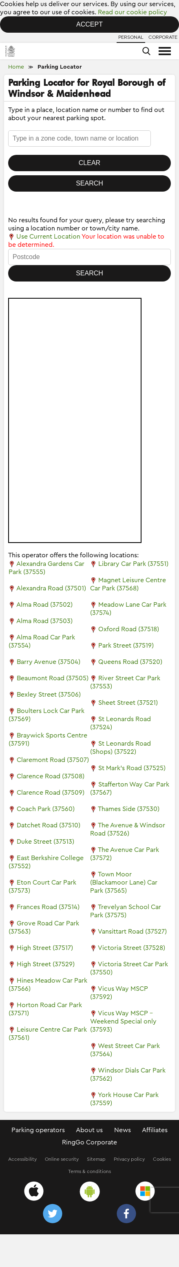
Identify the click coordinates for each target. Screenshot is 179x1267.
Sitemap (96, 1159)
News (122, 1130)
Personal (131, 37)
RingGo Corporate (89, 1142)
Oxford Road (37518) (128, 629)
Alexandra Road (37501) (51, 588)
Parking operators (38, 1130)
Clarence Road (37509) (50, 792)
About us (89, 1130)
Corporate (162, 37)
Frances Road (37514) (48, 907)
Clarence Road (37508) (50, 776)
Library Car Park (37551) (133, 564)
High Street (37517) (45, 948)
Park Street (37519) (126, 645)
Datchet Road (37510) (48, 825)
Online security (62, 1159)
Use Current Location (44, 236)
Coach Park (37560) (46, 809)
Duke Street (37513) (45, 841)
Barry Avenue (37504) (48, 662)
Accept (89, 24)
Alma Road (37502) (44, 604)
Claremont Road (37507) (53, 760)
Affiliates (155, 1130)
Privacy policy (129, 1159)
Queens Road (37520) (130, 662)
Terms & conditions (89, 1171)
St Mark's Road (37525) (132, 768)
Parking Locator (60, 67)
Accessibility (22, 1159)
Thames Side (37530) (128, 809)
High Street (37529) (46, 964)
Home (16, 67)
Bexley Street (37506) (49, 694)
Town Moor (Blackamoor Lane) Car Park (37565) (123, 882)
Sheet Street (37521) (128, 702)
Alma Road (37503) (44, 621)
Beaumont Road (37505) (52, 678)
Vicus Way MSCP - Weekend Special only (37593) (123, 1021)
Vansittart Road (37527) (132, 931)
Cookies (162, 1159)
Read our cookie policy (132, 12)
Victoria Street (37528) (131, 948)
